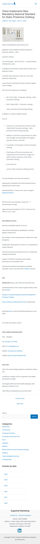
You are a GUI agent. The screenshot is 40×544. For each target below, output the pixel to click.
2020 (5, 503)
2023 (5, 485)
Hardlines (5, 443)
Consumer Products (8, 433)
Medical (4, 446)
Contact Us (13, 515)
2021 (5, 497)
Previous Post (20, 398)
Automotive (6, 426)
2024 (5, 480)
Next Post (20, 403)
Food (3, 440)
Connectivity (6, 430)
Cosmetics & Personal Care (11, 436)
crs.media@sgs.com (12, 346)
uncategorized (6, 459)
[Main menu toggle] (36, 3)
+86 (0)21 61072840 (11, 341)
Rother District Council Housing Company (15, 449)
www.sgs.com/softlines (15, 351)
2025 (5, 474)
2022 (5, 491)
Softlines (5, 21)
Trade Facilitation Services (10, 456)
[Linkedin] (19, 530)
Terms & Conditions (24, 515)
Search (4, 413)
